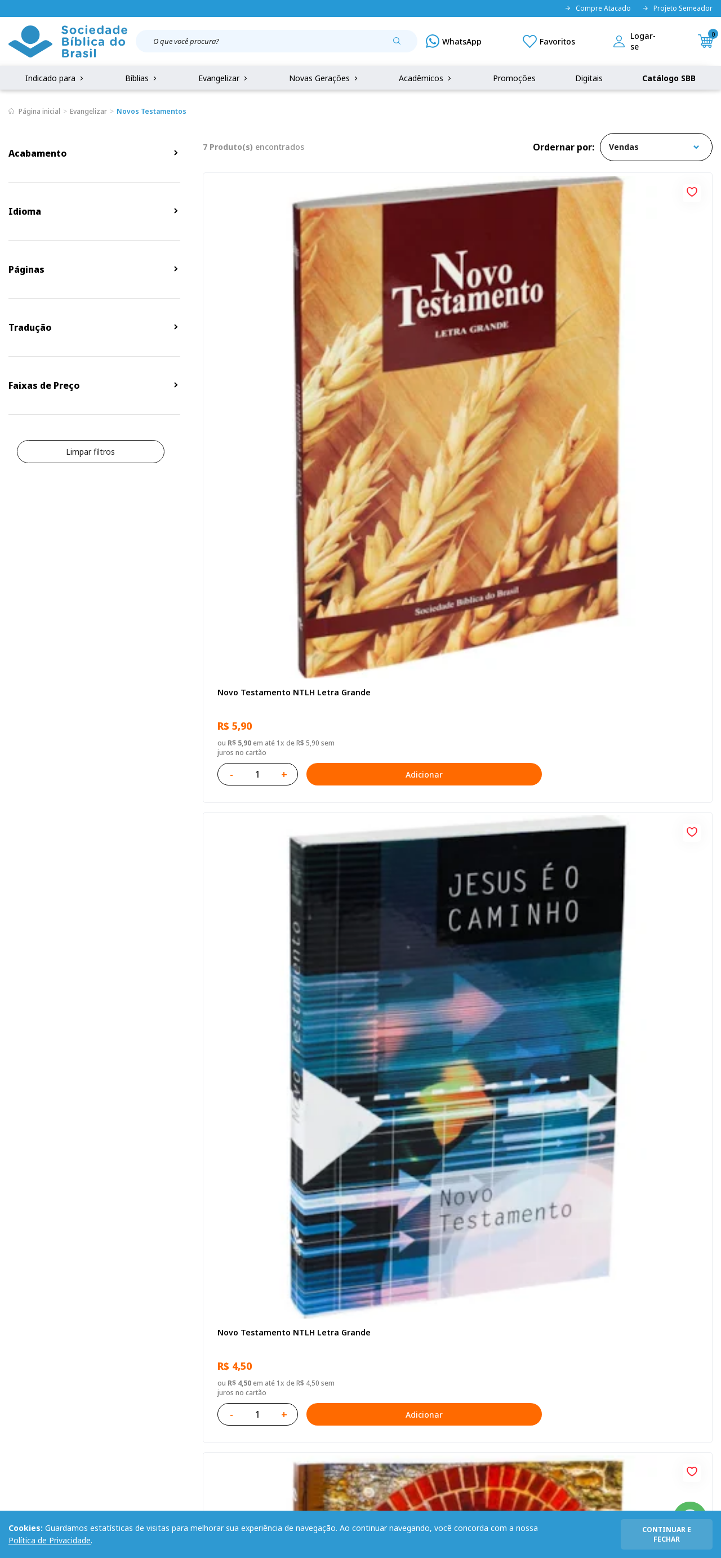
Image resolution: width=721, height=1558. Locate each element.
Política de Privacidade (49, 1540)
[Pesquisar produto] (401, 45)
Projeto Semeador (677, 8)
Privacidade (122, 1293)
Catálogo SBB (669, 78)
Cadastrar (602, 1200)
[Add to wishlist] (349, 190)
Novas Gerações (324, 78)
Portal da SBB (34, 1334)
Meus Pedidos (275, 1313)
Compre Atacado (597, 8)
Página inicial (39, 111)
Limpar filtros (90, 451)
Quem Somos (33, 1293)
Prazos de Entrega (134, 1355)
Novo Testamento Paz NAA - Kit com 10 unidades (623, 649)
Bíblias (142, 78)
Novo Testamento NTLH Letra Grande (275, 355)
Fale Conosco (376, 1293)
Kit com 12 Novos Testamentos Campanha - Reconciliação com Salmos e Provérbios (450, 649)
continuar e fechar (666, 1534)
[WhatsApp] (454, 41)
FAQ (16, 1313)
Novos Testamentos (151, 111)
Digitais (589, 78)
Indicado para (55, 78)
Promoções (514, 78)
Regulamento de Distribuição (154, 1313)
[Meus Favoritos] (549, 41)
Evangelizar (224, 78)
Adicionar (329, 431)
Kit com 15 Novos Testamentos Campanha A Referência (277, 942)
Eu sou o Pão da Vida (255, 643)
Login (259, 1293)
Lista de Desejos (280, 1334)
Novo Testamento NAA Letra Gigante (618, 355)
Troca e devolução (134, 1334)
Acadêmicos (426, 78)
